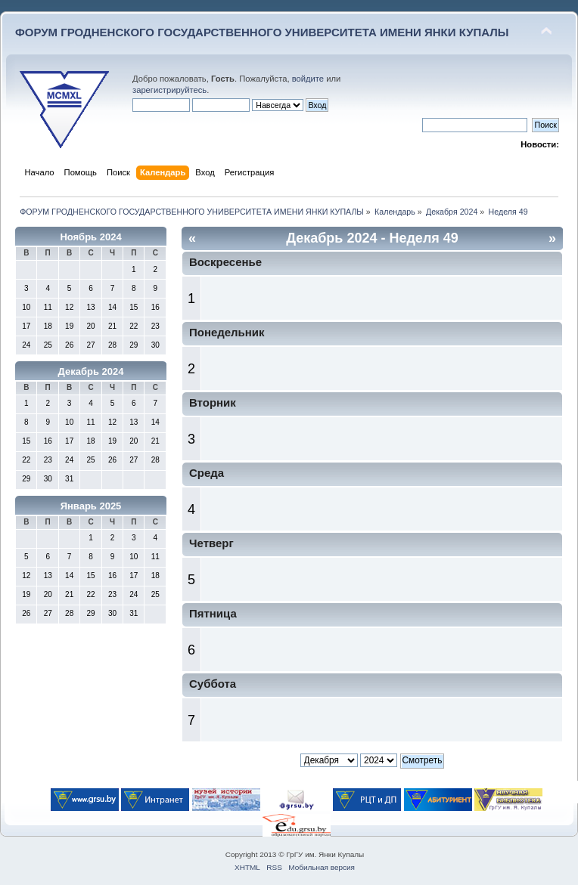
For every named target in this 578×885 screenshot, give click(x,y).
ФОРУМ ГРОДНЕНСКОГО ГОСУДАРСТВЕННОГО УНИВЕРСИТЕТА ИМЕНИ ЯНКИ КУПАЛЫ (262, 32)
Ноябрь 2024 (90, 237)
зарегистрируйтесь (169, 89)
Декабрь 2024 (91, 371)
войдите (308, 78)
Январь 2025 (91, 506)
